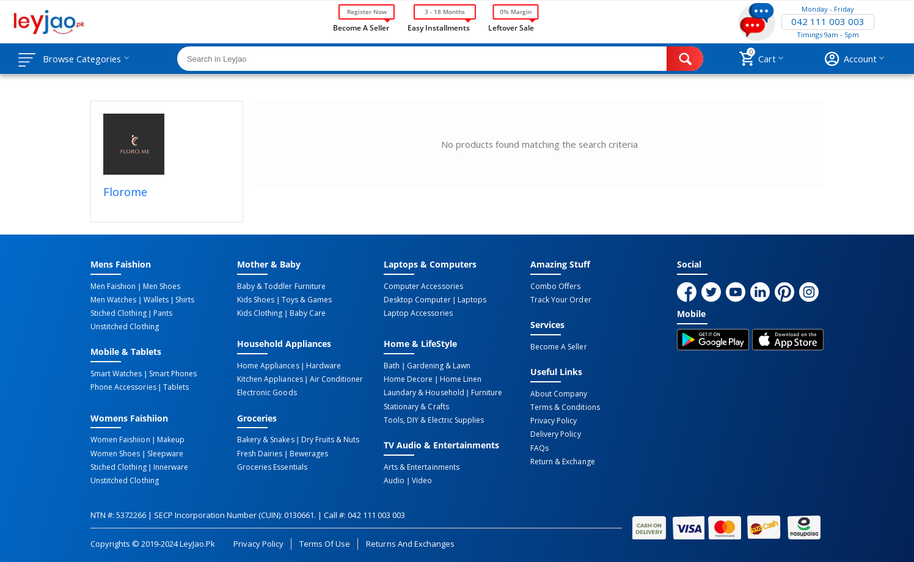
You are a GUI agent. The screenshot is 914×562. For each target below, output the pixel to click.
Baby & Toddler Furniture (281, 286)
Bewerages (308, 452)
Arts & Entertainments (421, 466)
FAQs (539, 447)
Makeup (170, 439)
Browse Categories (84, 59)
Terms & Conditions (564, 407)
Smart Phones (172, 374)
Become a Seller (361, 27)
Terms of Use (324, 542)
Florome (125, 191)
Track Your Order (560, 300)
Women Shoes (115, 452)
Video (421, 479)
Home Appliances (268, 366)
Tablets (175, 387)
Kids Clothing (259, 313)
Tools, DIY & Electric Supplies (433, 419)
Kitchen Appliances (269, 379)
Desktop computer (417, 300)
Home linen (460, 379)
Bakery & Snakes (265, 439)
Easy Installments (439, 27)
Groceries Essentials (272, 466)
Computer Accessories (423, 286)
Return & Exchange (562, 460)
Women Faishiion (120, 439)
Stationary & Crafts (416, 406)
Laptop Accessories (418, 313)
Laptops (471, 300)
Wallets (155, 300)
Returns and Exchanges (410, 542)
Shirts (183, 300)
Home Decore (408, 379)
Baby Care (307, 313)
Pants (162, 313)
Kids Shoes (255, 300)
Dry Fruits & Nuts (330, 439)
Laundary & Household (424, 392)
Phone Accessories (123, 387)
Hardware (322, 366)
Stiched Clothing (118, 313)
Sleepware (165, 452)
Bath (392, 366)
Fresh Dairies (259, 452)
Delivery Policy (555, 433)
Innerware (170, 466)
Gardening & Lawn (438, 366)
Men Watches (113, 300)
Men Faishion (113, 286)
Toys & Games (306, 300)
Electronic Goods (266, 392)
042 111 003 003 (828, 22)
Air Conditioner (335, 379)
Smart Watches (116, 374)
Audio (394, 479)
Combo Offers (555, 286)
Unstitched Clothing (124, 326)
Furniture (486, 392)
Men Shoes (161, 286)
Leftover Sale (511, 27)
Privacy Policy (553, 420)
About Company (558, 393)
